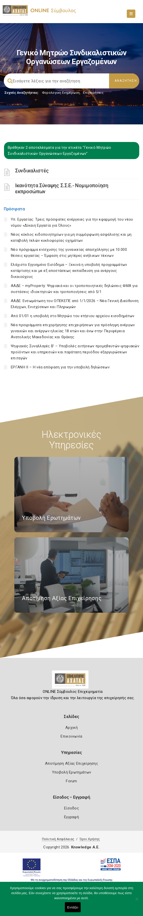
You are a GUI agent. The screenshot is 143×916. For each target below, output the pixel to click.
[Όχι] (136, 901)
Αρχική (71, 727)
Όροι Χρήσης (90, 839)
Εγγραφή (71, 817)
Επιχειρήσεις (93, 92)
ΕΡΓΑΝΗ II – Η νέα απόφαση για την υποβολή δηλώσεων (60, 367)
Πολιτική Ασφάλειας (58, 839)
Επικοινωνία (71, 736)
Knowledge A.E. (85, 847)
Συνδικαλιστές (32, 171)
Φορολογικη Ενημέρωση (61, 92)
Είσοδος (71, 808)
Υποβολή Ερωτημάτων (71, 772)
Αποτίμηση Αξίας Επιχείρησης (71, 763)
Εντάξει (72, 907)
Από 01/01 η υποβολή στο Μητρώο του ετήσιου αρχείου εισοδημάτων (72, 316)
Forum (71, 781)
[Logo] (71, 681)
